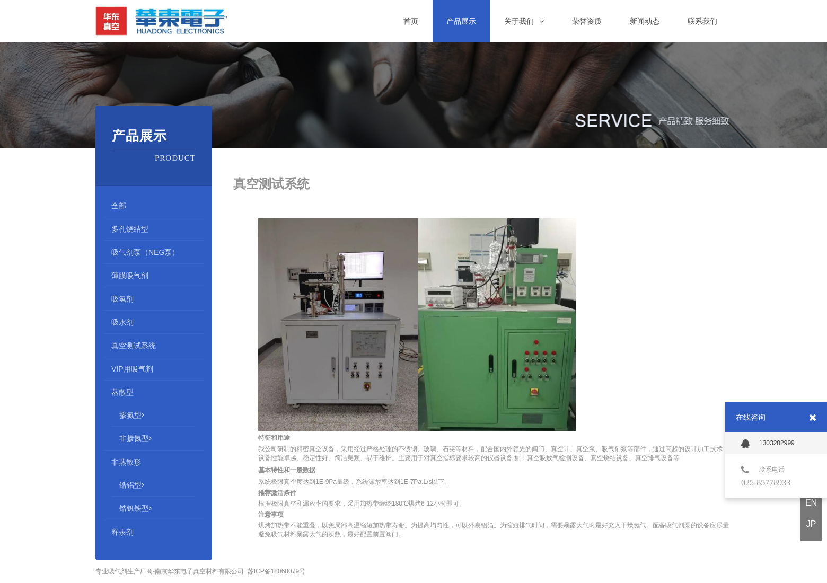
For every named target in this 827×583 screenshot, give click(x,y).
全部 (118, 205)
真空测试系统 (133, 345)
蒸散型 (122, 392)
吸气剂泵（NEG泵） (145, 252)
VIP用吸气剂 (132, 369)
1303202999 (768, 443)
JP (811, 523)
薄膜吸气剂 (129, 275)
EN (811, 502)
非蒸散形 (126, 462)
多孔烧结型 (129, 229)
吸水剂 (122, 322)
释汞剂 (122, 532)
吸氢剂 (122, 299)
